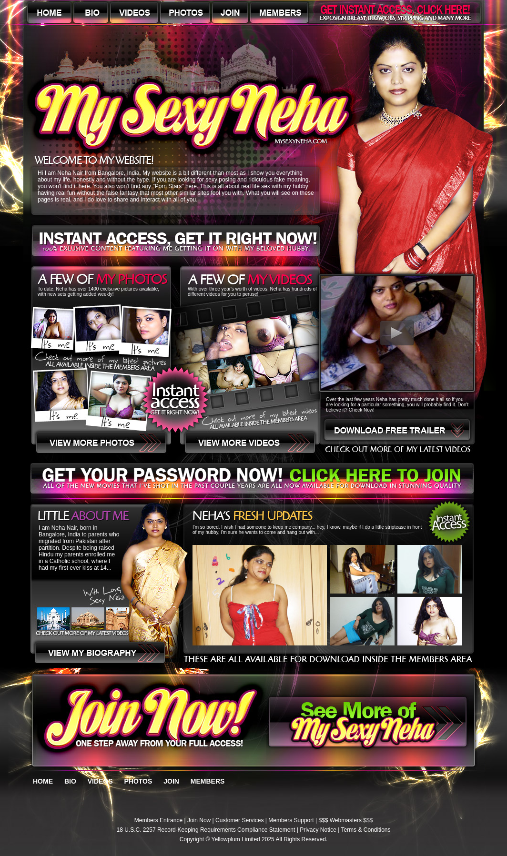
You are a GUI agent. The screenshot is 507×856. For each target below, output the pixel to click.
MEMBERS (208, 781)
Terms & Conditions (365, 829)
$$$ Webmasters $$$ (345, 820)
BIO (70, 781)
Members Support (291, 820)
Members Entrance (158, 820)
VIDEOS (100, 781)
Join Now (199, 820)
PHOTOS (138, 781)
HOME (43, 781)
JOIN (171, 781)
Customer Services (239, 820)
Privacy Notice (318, 829)
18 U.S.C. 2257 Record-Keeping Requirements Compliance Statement (206, 829)
